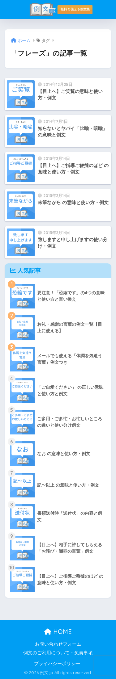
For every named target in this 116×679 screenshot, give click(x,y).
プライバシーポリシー (57, 663)
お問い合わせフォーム (58, 644)
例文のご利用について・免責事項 (58, 652)
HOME (58, 631)
